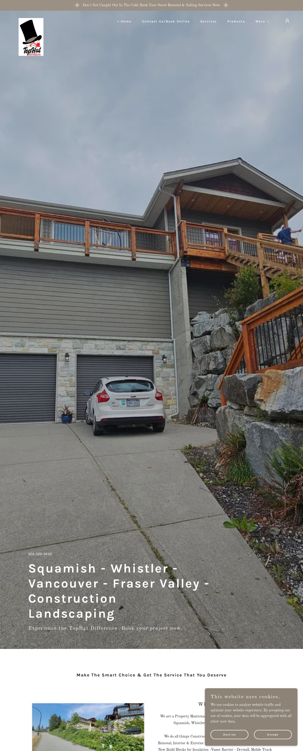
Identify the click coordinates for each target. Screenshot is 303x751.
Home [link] (126, 21)
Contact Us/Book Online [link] (166, 21)
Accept (273, 734)
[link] (30, 20)
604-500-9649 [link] (40, 554)
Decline (229, 734)
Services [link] (208, 21)
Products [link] (236, 21)
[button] (261, 21)
